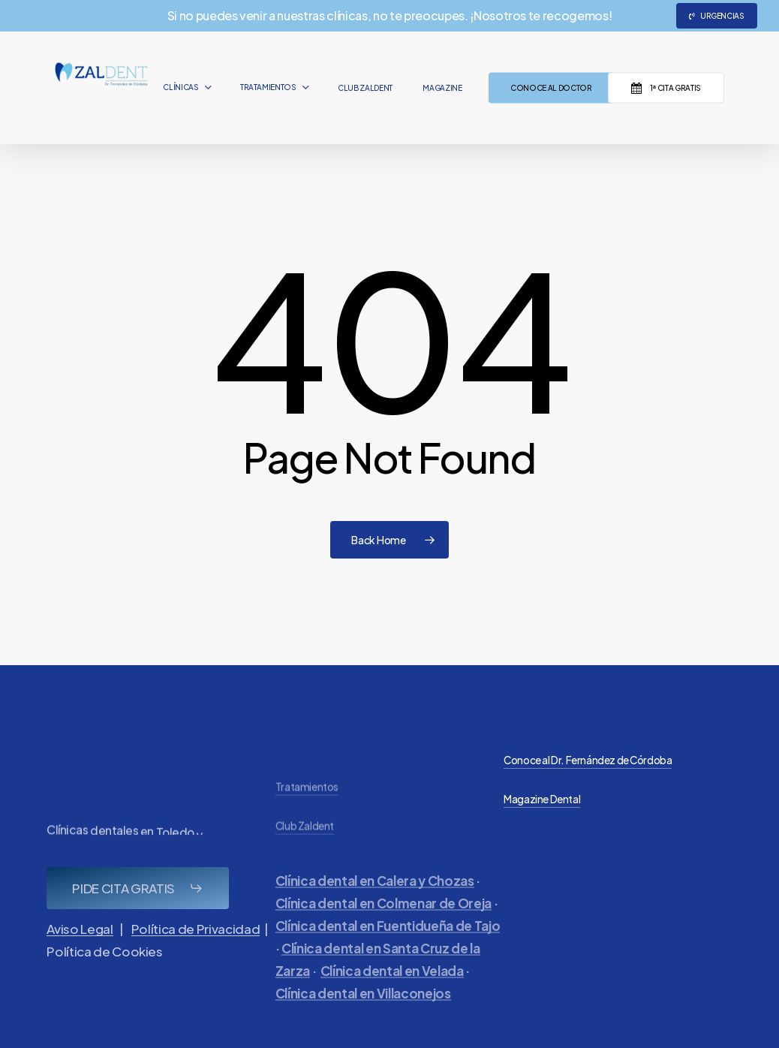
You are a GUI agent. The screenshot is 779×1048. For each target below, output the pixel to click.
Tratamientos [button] (306, 824)
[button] (137, 913)
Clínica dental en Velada (392, 1007)
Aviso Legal (80, 954)
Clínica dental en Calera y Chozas (374, 917)
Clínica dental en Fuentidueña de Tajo (387, 962)
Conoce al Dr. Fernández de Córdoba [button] (588, 760)
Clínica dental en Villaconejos (363, 1030)
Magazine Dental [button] (542, 799)
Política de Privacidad (195, 954)
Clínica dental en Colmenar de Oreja (383, 940)
